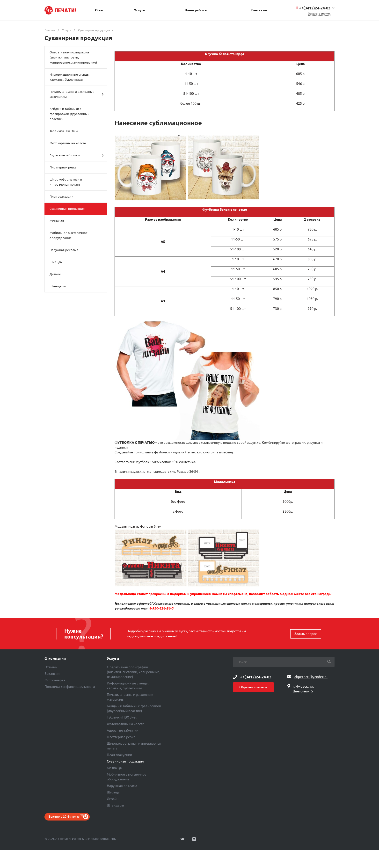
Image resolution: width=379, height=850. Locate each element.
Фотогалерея (55, 680)
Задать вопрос (305, 634)
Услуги (113, 659)
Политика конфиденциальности (69, 687)
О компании (55, 659)
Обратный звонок (253, 687)
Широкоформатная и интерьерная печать (66, 182)
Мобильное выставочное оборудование (68, 235)
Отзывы (51, 667)
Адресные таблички (76, 155)
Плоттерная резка (63, 167)
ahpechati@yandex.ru (311, 677)
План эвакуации (61, 196)
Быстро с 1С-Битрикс (64, 816)
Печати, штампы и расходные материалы (76, 94)
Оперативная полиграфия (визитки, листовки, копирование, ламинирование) (73, 57)
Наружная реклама (64, 250)
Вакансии (51, 674)
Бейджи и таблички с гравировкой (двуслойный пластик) (69, 114)
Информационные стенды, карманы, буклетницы (70, 77)
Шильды (56, 262)
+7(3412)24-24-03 (314, 8)
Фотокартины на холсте (68, 143)
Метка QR (57, 220)
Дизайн (55, 274)
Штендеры (58, 286)
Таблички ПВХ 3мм (64, 131)
